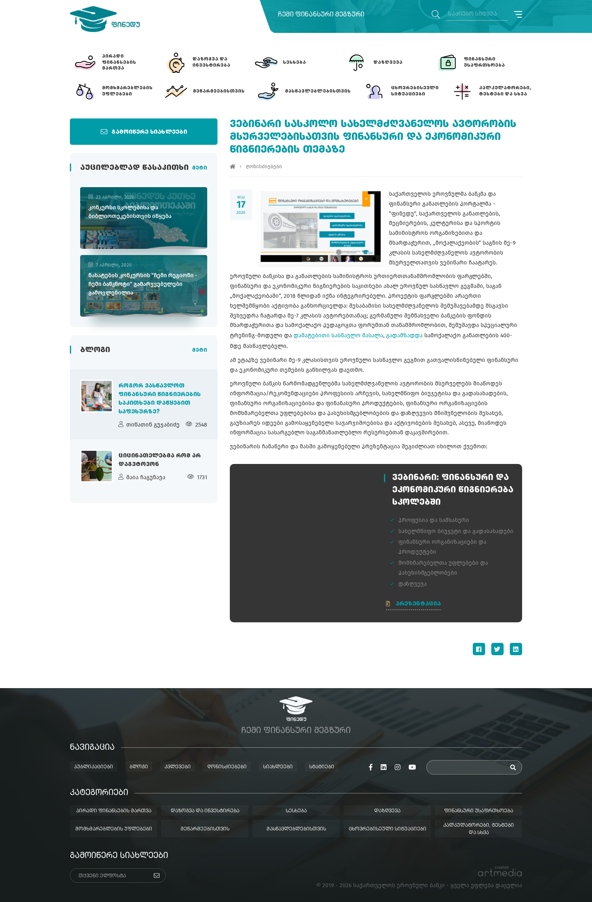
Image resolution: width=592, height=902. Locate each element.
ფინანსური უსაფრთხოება (478, 811)
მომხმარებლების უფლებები (113, 829)
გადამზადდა (404, 335)
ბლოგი (139, 767)
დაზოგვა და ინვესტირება (205, 811)
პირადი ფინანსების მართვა (113, 811)
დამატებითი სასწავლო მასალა (338, 335)
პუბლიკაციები (93, 767)
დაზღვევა (387, 811)
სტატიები (321, 767)
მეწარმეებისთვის (204, 829)
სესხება (296, 811)
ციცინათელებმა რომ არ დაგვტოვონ (159, 460)
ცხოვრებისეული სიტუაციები (387, 829)
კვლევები (177, 767)
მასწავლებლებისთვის (296, 829)
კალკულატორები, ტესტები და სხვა (478, 829)
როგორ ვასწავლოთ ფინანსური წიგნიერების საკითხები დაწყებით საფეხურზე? (159, 399)
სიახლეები (278, 767)
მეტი (199, 168)
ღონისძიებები (264, 166)
